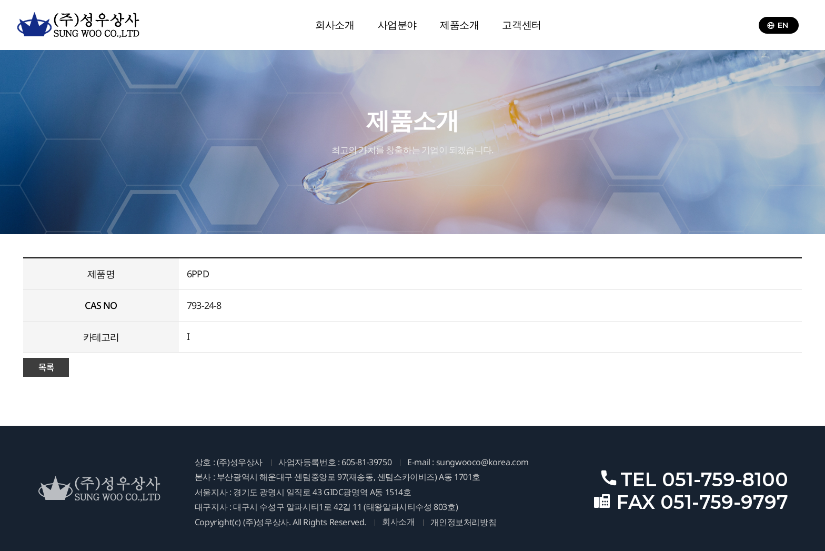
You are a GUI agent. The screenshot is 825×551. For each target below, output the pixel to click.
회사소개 (334, 25)
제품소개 (459, 25)
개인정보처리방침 (463, 522)
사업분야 (397, 25)
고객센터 (521, 25)
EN (777, 25)
